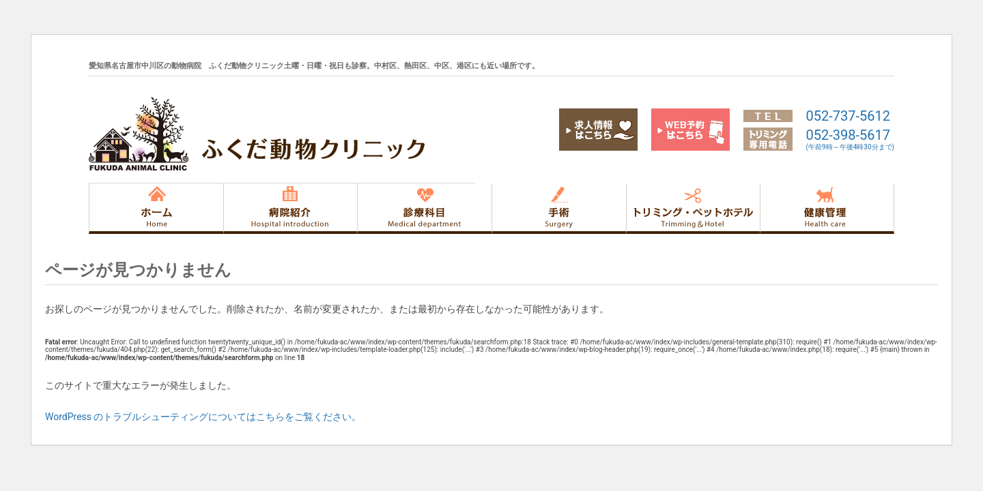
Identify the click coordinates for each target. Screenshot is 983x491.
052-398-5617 (850, 139)
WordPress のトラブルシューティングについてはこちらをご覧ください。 (203, 416)
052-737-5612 (848, 116)
